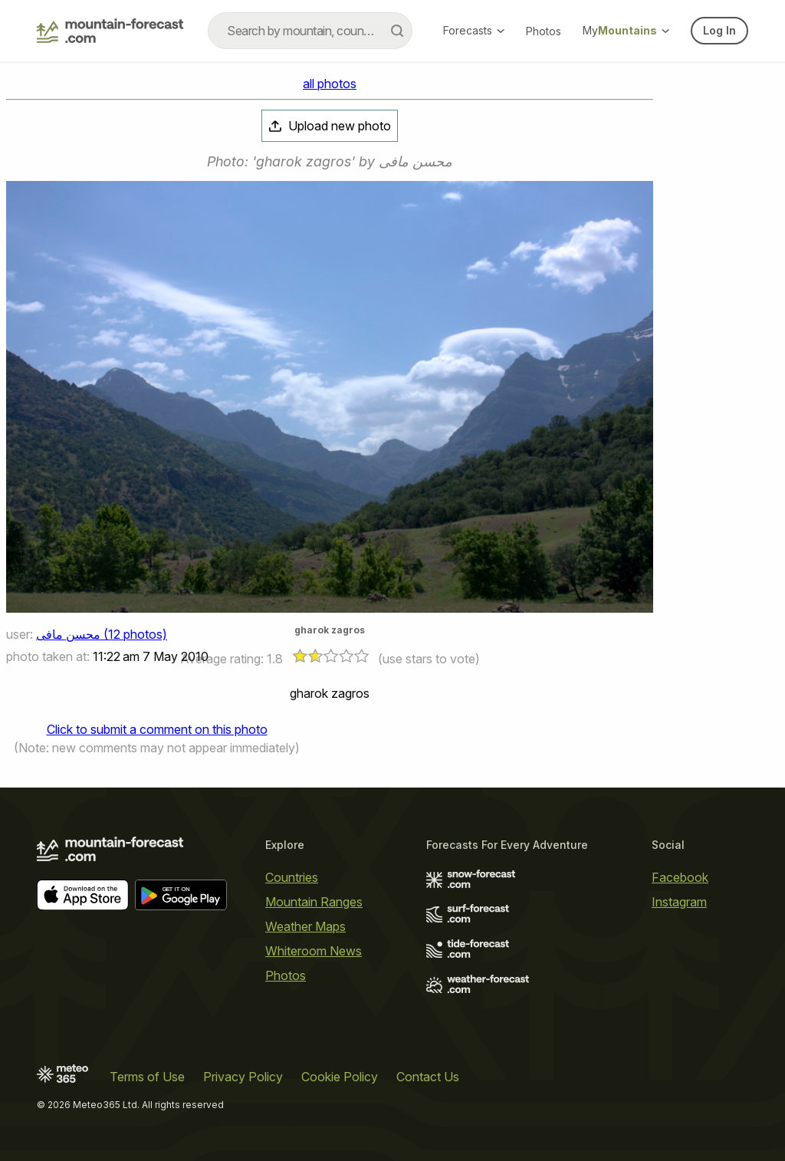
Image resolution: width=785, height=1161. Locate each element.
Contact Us (427, 1076)
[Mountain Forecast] (110, 30)
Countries (291, 877)
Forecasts (473, 30)
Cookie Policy (339, 1076)
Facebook (680, 877)
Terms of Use (147, 1076)
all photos (329, 83)
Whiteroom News (313, 951)
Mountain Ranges (314, 901)
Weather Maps (305, 926)
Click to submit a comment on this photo (157, 729)
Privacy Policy (243, 1076)
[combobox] (310, 30)
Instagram (679, 901)
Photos (543, 31)
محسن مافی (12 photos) (101, 634)
